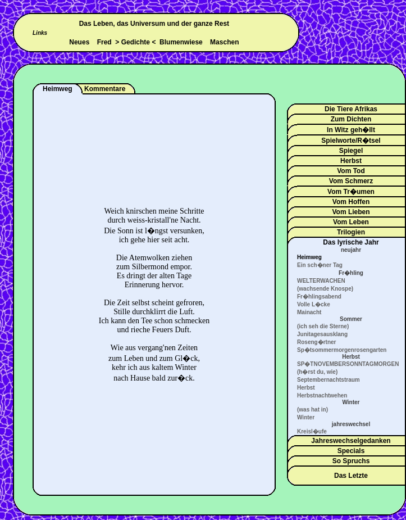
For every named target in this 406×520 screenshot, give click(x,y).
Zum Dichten (351, 119)
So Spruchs (351, 461)
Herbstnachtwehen (322, 395)
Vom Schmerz (351, 181)
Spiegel (351, 151)
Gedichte (135, 42)
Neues (79, 42)
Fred (104, 42)
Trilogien (351, 232)
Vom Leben (351, 222)
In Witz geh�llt (351, 130)
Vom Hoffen (350, 202)
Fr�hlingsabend (319, 296)
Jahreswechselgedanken (350, 441)
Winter (305, 417)
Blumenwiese (181, 42)
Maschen (224, 42)
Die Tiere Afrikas (351, 109)
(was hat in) (312, 409)
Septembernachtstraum (328, 380)
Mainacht (309, 312)
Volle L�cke (313, 304)
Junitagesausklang (322, 334)
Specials (351, 451)
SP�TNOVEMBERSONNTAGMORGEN (348, 364)
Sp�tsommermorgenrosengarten (341, 350)
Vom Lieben (350, 212)
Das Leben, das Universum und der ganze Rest (154, 24)
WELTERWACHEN (321, 281)
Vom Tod (351, 171)
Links (40, 33)
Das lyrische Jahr (350, 242)
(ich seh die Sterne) (323, 326)
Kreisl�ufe (312, 431)
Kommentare (104, 89)
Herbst (351, 161)
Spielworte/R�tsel (350, 140)
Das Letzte (351, 476)
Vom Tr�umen (351, 192)
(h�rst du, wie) (317, 372)
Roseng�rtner (316, 342)
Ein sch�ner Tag (320, 265)
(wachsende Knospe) (325, 289)
